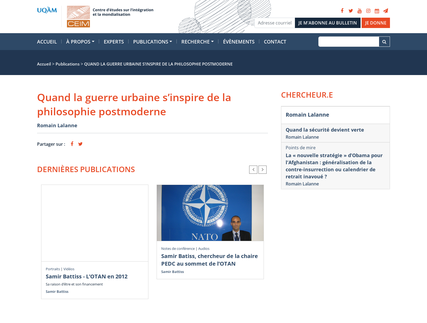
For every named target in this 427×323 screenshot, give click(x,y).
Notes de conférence (178, 248)
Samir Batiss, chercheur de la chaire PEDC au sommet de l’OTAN (209, 259)
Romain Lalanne (57, 125)
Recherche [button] (195, 41)
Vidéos (68, 268)
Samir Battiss (57, 291)
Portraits (53, 268)
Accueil (47, 41)
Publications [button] (150, 41)
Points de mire (301, 148)
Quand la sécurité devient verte (325, 129)
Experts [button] (114, 41)
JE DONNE (375, 23)
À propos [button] (78, 41)
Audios (203, 248)
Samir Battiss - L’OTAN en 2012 (86, 276)
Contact (275, 41)
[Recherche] (348, 41)
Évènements (239, 41)
